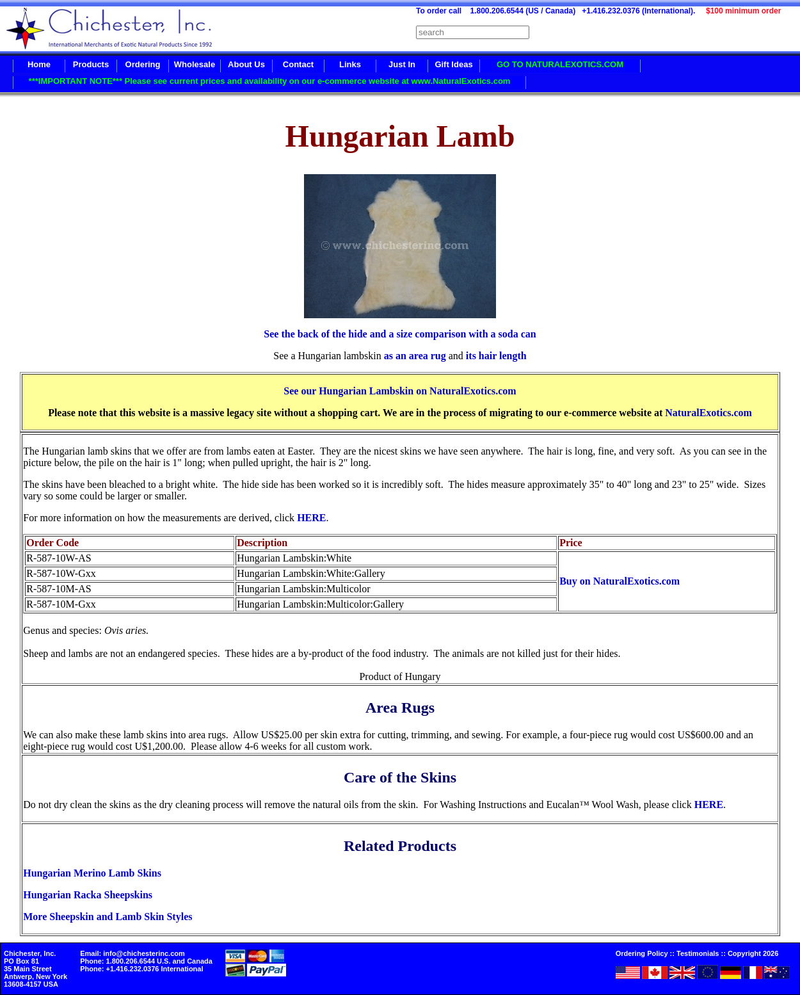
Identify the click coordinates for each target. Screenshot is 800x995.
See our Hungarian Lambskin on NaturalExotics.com (400, 390)
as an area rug (413, 355)
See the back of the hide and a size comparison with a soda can (400, 333)
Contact (298, 64)
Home (39, 64)
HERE (311, 517)
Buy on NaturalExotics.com (619, 581)
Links (350, 64)
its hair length (495, 355)
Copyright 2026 (753, 953)
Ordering (143, 64)
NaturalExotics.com (708, 412)
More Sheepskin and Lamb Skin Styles (107, 916)
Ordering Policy (642, 953)
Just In (401, 64)
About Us (246, 64)
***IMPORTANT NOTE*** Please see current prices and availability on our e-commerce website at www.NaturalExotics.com (270, 81)
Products (91, 64)
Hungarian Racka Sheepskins (87, 894)
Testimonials (697, 953)
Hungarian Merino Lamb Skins (92, 873)
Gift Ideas (453, 64)
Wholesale (194, 64)
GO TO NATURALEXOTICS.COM (560, 64)
